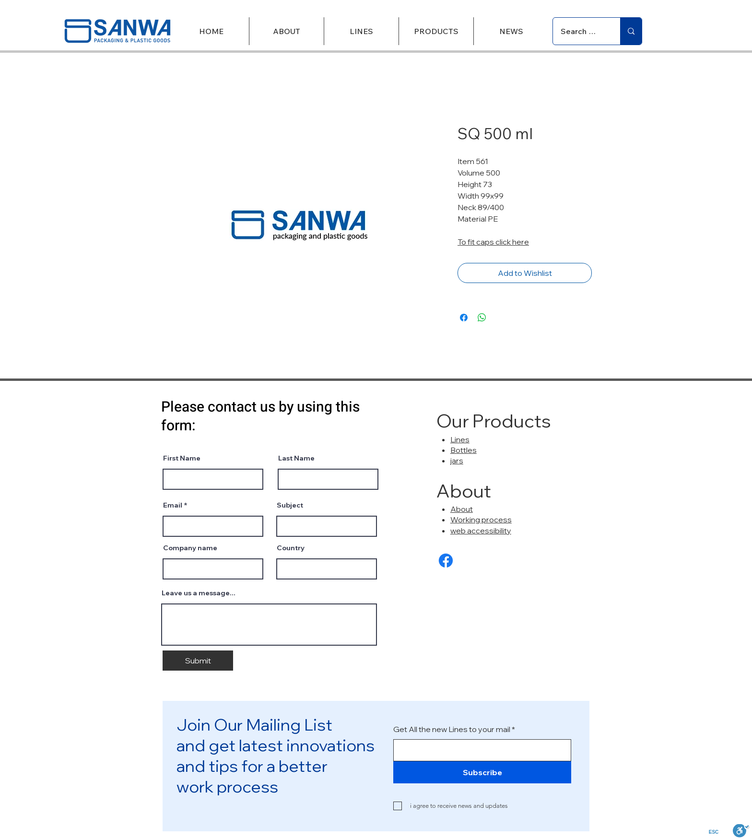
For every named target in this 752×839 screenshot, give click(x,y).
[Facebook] (445, 560)
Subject (290, 505)
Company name (190, 547)
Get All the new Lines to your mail (451, 729)
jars (456, 460)
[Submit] (198, 660)
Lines (460, 439)
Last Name (296, 458)
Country (291, 547)
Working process (481, 519)
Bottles (463, 450)
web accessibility (480, 530)
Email (172, 505)
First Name (181, 458)
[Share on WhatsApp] (482, 317)
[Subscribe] (482, 772)
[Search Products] (579, 31)
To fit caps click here (493, 242)
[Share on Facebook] (464, 317)
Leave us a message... (198, 593)
